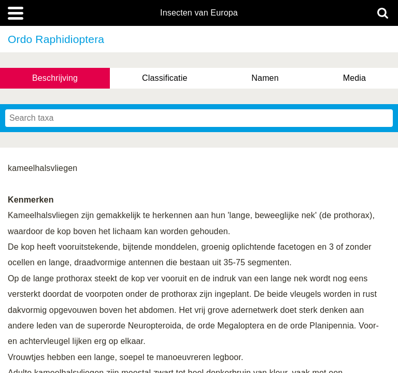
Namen (264, 78)
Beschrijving (55, 78)
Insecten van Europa (199, 13)
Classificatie (164, 78)
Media (354, 78)
